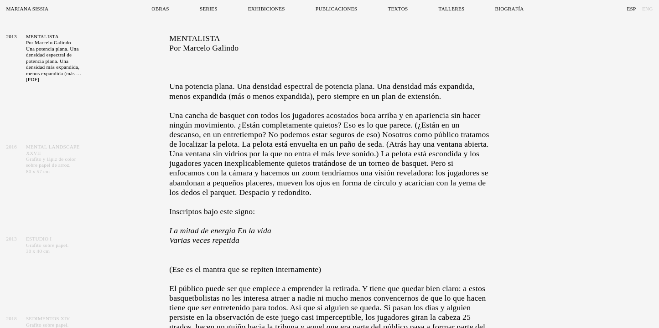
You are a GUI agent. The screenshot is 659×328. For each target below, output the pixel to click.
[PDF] (32, 79)
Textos (398, 8)
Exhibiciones (266, 8)
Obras (160, 8)
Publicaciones (336, 8)
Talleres (452, 8)
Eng (647, 8)
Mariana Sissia (27, 8)
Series (209, 8)
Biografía (509, 8)
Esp (631, 8)
